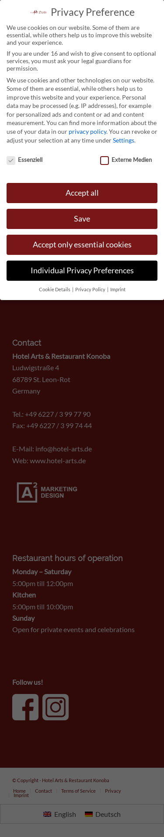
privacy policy (87, 127)
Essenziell (24, 155)
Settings (123, 136)
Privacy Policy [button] (90, 285)
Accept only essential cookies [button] (82, 240)
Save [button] (82, 214)
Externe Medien (126, 155)
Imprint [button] (118, 285)
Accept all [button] (82, 188)
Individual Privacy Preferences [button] (82, 266)
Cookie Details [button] (55, 285)
